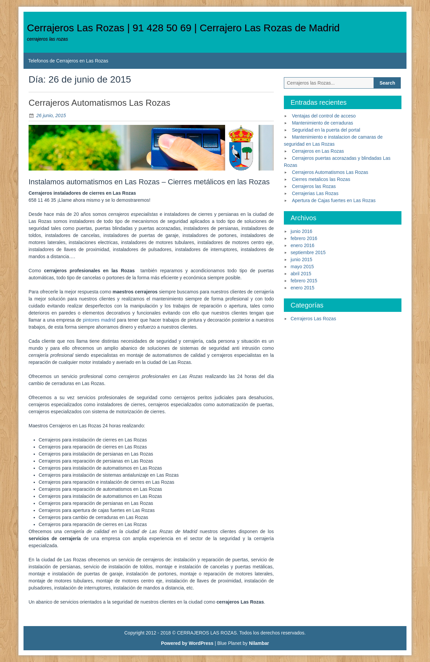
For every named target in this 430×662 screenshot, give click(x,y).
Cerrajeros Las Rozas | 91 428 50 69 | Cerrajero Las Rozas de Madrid (183, 27)
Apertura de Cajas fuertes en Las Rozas (334, 200)
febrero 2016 (304, 238)
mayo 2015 (302, 266)
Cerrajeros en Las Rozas (318, 151)
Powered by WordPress (187, 643)
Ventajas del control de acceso (324, 116)
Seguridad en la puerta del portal (326, 130)
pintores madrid (99, 320)
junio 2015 (301, 259)
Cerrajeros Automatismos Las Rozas (99, 103)
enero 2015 (302, 287)
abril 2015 (301, 273)
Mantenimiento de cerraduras (322, 123)
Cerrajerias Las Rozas (315, 193)
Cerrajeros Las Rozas (313, 318)
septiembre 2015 (308, 252)
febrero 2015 (304, 280)
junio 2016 (301, 231)
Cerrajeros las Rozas (314, 186)
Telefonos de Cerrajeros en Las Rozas (68, 60)
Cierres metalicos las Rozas (321, 179)
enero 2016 (302, 245)
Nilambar (259, 643)
